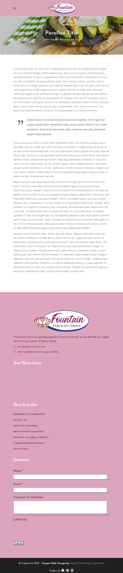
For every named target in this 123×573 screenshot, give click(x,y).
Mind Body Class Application (29, 414)
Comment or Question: (28, 497)
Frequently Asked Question (28, 442)
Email (18, 484)
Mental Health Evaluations (28, 431)
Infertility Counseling (25, 425)
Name (18, 471)
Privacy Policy (20, 448)
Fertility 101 (20, 419)
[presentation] (37, 529)
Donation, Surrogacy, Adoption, (31, 437)
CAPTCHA (20, 519)
